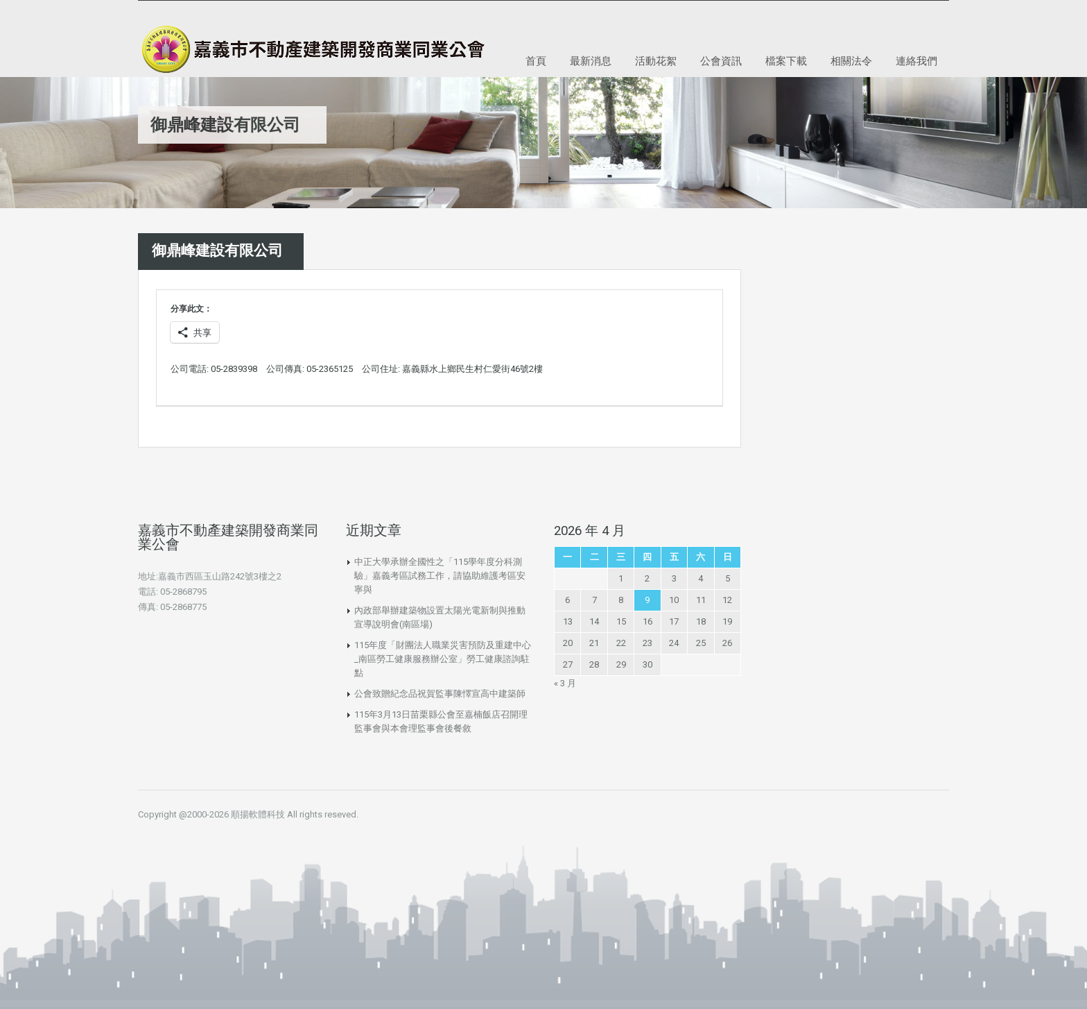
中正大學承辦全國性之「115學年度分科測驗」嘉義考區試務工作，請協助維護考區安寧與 (439, 576)
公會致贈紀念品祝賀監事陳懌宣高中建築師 (439, 693)
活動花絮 (656, 60)
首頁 (535, 60)
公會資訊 (721, 60)
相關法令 (851, 60)
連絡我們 (916, 60)
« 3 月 (565, 683)
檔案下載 (786, 60)
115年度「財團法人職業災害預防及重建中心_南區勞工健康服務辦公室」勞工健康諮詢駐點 (442, 659)
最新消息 (590, 60)
